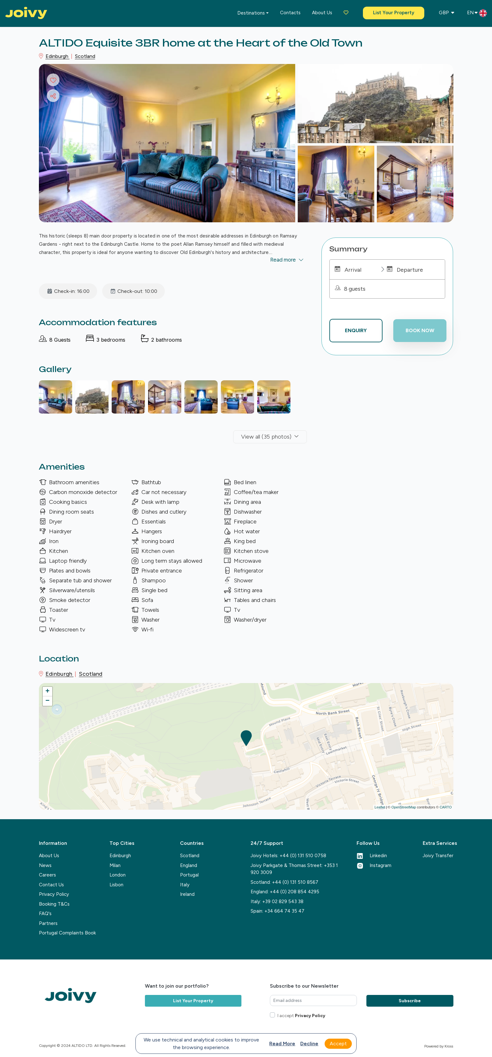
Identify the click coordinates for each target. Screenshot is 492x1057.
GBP (446, 13)
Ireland (187, 894)
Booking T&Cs (54, 904)
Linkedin (372, 855)
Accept (338, 1044)
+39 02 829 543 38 (282, 901)
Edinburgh (58, 56)
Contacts (290, 13)
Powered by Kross (438, 1046)
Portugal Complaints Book (67, 933)
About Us (49, 855)
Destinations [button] (251, 13)
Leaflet (380, 807)
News (45, 865)
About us (322, 13)
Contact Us (51, 885)
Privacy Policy (54, 894)
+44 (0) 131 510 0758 (303, 855)
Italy (185, 885)
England (188, 865)
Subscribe (410, 1000)
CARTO (445, 807)
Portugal (189, 875)
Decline (309, 1044)
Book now (420, 330)
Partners (48, 923)
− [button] (47, 701)
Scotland (85, 56)
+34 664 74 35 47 (284, 911)
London (117, 875)
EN (477, 13)
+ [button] (47, 691)
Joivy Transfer (438, 855)
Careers (47, 875)
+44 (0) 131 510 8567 (295, 882)
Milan (115, 865)
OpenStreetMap (403, 807)
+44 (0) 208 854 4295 (294, 892)
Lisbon (116, 885)
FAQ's (45, 913)
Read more (282, 1044)
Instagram (374, 865)
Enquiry (356, 330)
